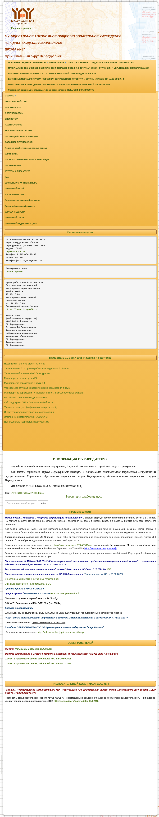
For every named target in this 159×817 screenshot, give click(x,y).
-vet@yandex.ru (18, 271)
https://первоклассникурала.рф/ (100, 548)
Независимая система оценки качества (24, 363)
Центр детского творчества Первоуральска (26, 421)
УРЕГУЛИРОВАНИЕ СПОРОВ (18, 131)
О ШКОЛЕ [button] (10, 96)
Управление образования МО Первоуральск (27, 373)
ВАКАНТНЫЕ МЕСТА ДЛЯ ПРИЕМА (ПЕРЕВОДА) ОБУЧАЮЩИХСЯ (39, 79)
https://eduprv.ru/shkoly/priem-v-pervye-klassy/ (60, 632)
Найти (43, 503)
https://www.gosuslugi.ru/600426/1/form (72, 545)
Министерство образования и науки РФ (24, 383)
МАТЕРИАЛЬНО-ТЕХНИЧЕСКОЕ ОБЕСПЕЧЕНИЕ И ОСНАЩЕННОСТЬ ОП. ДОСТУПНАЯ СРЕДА (52, 68)
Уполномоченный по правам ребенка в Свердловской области (36, 368)
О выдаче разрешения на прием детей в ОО (28, 584)
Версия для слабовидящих (83, 496)
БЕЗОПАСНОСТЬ (13, 107)
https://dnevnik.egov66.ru (21, 309)
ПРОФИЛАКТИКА (13, 165)
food (7, 177)
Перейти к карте (15, 251)
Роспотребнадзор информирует (20, 206)
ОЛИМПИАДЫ (11, 154)
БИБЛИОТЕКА (11, 119)
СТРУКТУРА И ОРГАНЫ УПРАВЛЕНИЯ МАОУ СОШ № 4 (98, 79)
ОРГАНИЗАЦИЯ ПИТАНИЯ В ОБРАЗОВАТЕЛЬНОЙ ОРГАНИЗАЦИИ (78, 84)
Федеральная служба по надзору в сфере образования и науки (37, 388)
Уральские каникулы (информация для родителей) (30, 407)
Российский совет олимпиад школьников (25, 397)
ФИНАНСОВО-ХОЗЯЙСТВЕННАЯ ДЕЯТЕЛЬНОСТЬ (72, 73)
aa (8, 271)
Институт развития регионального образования (29, 412)
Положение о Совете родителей (33, 649)
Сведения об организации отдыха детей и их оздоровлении (37, 90)
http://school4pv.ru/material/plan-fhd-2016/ (76, 701)
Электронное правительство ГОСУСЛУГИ (26, 417)
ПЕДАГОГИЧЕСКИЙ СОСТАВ (80, 90)
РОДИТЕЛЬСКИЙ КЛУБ (16, 101)
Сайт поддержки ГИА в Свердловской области (28, 402)
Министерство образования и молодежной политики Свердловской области (43, 392)
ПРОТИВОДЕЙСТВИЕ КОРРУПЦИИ (21, 136)
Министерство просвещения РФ (20, 378)
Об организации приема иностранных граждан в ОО (32, 579)
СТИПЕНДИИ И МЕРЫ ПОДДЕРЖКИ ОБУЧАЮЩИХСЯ (124, 68)
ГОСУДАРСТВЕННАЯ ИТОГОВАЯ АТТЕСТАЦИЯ (27, 160)
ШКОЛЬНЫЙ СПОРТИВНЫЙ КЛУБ (21, 183)
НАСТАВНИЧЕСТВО (14, 194)
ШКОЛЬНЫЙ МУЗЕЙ (14, 189)
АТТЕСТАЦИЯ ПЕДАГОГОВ (17, 171)
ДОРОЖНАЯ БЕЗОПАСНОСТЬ (19, 142)
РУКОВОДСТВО (126, 62)
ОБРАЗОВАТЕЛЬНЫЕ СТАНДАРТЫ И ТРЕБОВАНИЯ (92, 62)
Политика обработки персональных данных (26, 148)
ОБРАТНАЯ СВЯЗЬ (14, 113)
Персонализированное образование (22, 200)
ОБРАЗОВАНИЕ (57, 62)
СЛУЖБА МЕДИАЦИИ (15, 212)
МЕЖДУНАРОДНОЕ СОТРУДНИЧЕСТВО (27, 84)
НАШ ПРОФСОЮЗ (13, 125)
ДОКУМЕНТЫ (40, 62)
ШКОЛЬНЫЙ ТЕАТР (14, 218)
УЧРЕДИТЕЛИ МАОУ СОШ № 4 (27, 493)
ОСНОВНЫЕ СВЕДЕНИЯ (19, 62)
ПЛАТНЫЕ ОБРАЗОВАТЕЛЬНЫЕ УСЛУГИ (27, 73)
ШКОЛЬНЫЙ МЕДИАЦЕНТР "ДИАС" (22, 223)
